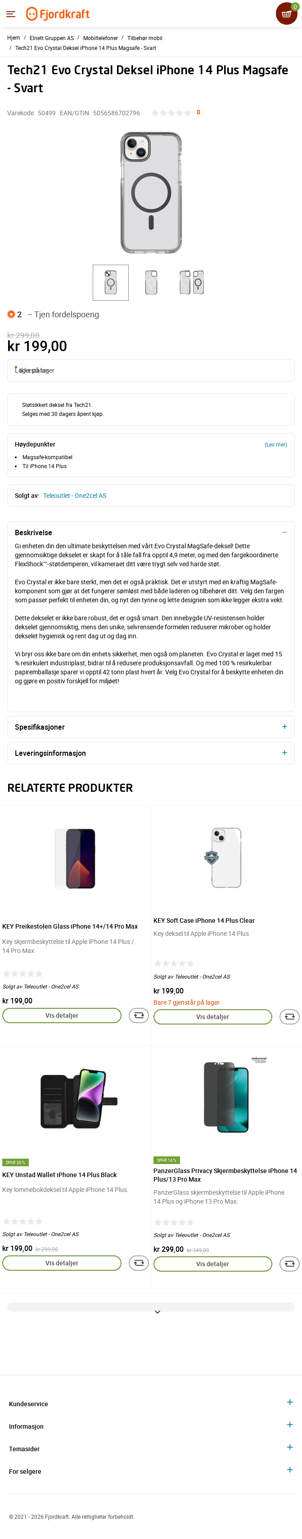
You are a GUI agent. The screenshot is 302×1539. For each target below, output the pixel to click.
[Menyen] (11, 14)
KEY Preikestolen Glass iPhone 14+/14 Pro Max (70, 926)
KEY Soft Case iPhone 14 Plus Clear (204, 920)
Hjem (13, 37)
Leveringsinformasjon (50, 753)
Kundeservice (28, 1403)
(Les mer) (276, 444)
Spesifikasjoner (40, 727)
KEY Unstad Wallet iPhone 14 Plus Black (59, 1174)
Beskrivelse (33, 532)
